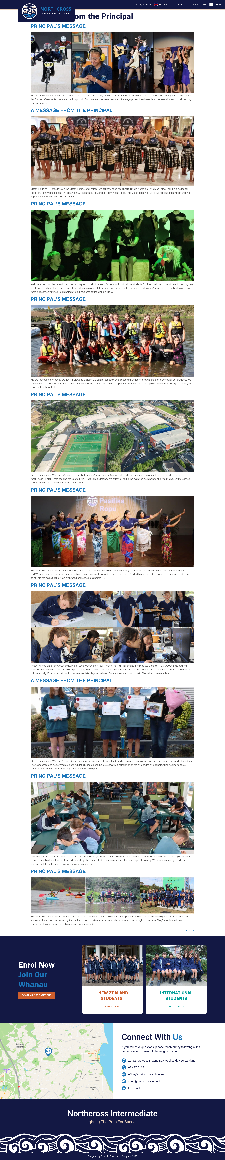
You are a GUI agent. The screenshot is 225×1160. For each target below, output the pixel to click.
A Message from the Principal (72, 111)
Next (190, 931)
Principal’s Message (58, 26)
